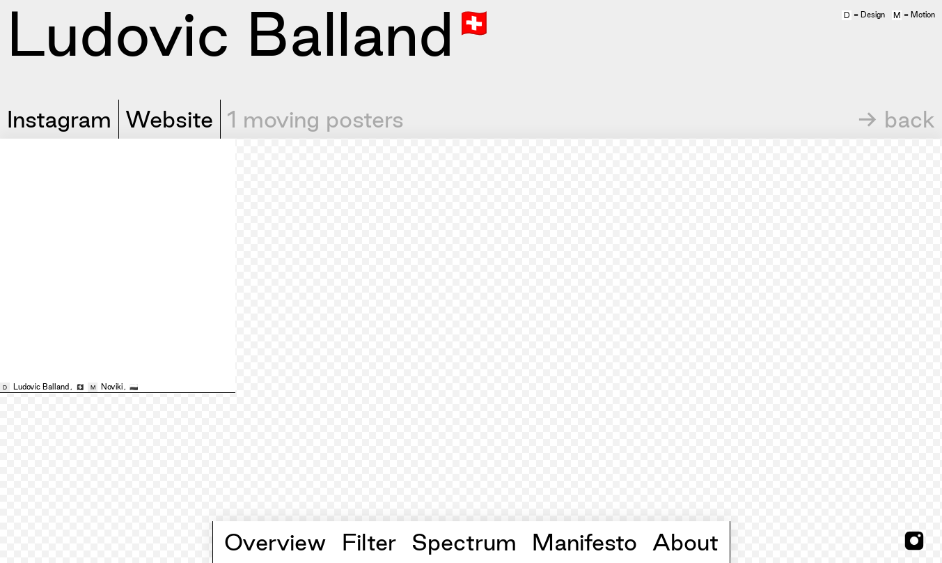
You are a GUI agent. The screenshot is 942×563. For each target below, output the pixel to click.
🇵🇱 (133, 387)
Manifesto (584, 542)
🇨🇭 (474, 21)
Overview (275, 542)
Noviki (112, 387)
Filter (369, 542)
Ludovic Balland (41, 387)
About (685, 542)
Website (169, 119)
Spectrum (464, 542)
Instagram (59, 119)
